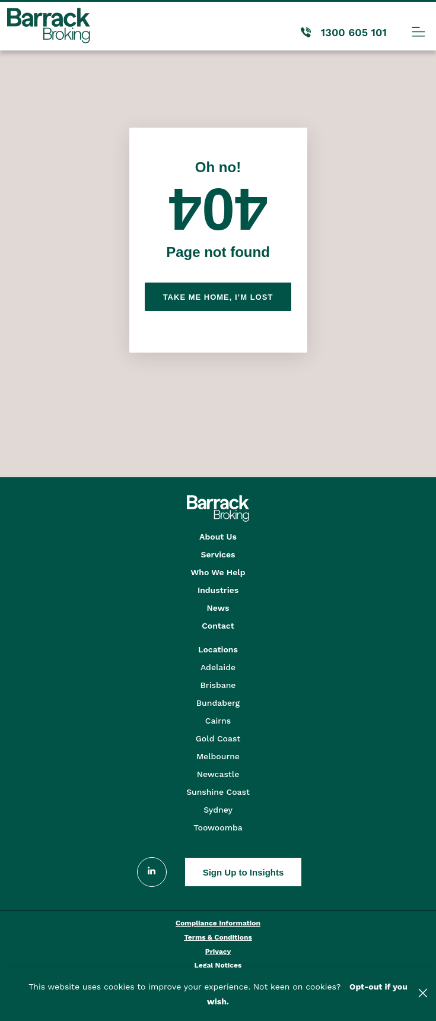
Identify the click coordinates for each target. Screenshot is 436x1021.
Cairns (218, 720)
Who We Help (218, 572)
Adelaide (218, 667)
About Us (218, 536)
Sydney (218, 809)
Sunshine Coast (218, 792)
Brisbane (218, 685)
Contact (218, 625)
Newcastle (218, 774)
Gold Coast (218, 738)
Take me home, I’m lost (218, 297)
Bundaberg (218, 703)
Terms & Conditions (218, 937)
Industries (218, 590)
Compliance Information (218, 923)
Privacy (218, 951)
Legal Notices (218, 965)
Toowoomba (217, 827)
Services (218, 554)
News (218, 608)
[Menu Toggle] (418, 31)
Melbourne (218, 756)
